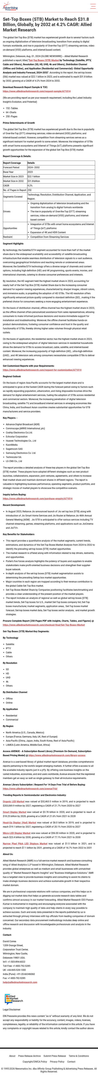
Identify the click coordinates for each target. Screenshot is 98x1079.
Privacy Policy (57, 1061)
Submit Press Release (55, 1056)
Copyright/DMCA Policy (35, 1061)
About (12, 1056)
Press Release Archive (29, 1056)
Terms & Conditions (79, 1056)
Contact (71, 1061)
